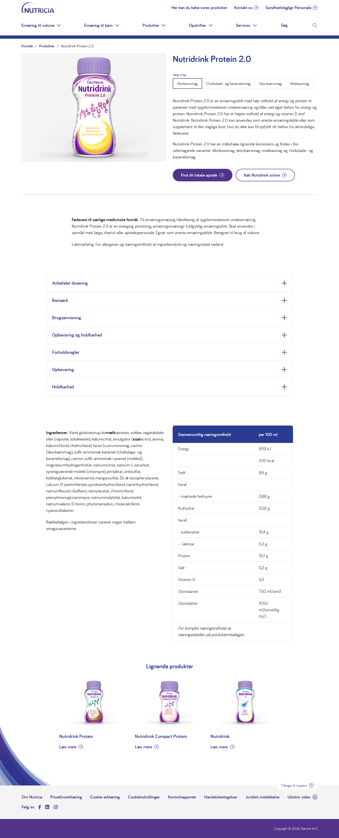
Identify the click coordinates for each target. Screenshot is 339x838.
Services (243, 25)
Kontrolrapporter (182, 797)
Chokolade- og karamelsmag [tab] (228, 83)
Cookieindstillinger (144, 797)
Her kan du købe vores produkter (199, 7)
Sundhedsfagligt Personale (288, 7)
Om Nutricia (32, 797)
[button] (59, 25)
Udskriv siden (299, 797)
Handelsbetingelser (220, 797)
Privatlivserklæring (66, 797)
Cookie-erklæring (105, 797)
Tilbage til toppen (294, 785)
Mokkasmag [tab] (299, 83)
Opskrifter (197, 25)
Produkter (150, 25)
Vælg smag (179, 75)
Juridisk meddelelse (262, 797)
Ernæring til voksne (37, 25)
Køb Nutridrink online (262, 175)
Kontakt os (243, 7)
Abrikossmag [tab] (187, 83)
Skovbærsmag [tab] (270, 83)
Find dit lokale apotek (199, 175)
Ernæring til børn (98, 25)
